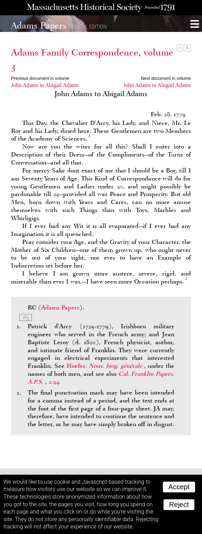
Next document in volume (166, 78)
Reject (179, 504)
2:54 (54, 381)
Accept (179, 487)
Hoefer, (105, 366)
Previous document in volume (40, 78)
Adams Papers (60, 307)
